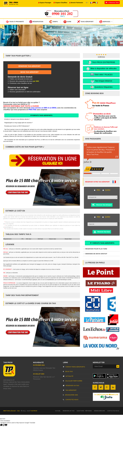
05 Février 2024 (39, 365)
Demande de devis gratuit (95, 254)
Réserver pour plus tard (95, 249)
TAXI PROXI (33, 411)
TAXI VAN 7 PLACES (101, 75)
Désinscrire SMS (70, 395)
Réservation (36, 21)
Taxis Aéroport (85, 21)
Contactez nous (70, 399)
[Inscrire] (117, 366)
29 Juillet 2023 (38, 374)
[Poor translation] (4, 425)
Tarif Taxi (100, 39)
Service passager (112, 39)
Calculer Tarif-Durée (72, 381)
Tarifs (53, 21)
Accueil (91, 39)
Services (106, 21)
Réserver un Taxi (71, 385)
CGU (18, 411)
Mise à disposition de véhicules (101, 69)
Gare (67, 21)
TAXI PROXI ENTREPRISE (101, 63)
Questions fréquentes (101, 87)
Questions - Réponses (84, 411)
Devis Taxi (68, 371)
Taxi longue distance (101, 81)
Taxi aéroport (70, 390)
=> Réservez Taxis (112, 2)
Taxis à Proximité (15, 21)
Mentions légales (9, 411)
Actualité (68, 376)
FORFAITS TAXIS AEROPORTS (41, 115)
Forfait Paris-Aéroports (74, 367)
